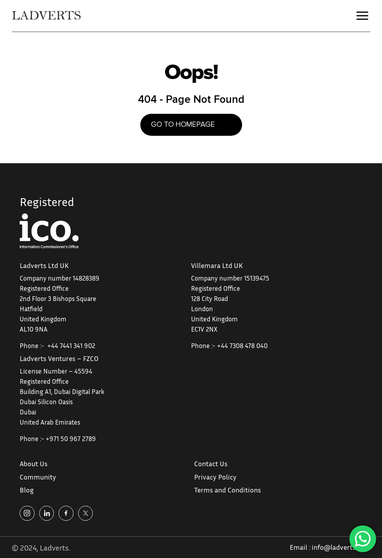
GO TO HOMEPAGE (183, 124)
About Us (34, 463)
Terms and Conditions (227, 489)
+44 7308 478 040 (242, 345)
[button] (362, 16)
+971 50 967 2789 (71, 438)
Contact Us (211, 463)
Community (38, 476)
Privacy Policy (215, 476)
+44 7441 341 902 (71, 345)
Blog (26, 489)
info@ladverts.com (341, 547)
